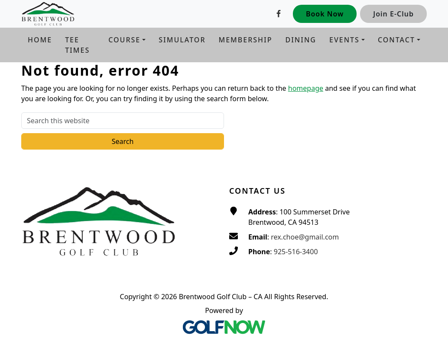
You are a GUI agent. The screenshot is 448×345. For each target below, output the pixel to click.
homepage (305, 88)
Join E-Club (393, 14)
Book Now (325, 14)
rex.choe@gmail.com (305, 237)
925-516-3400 (296, 251)
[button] (127, 39)
